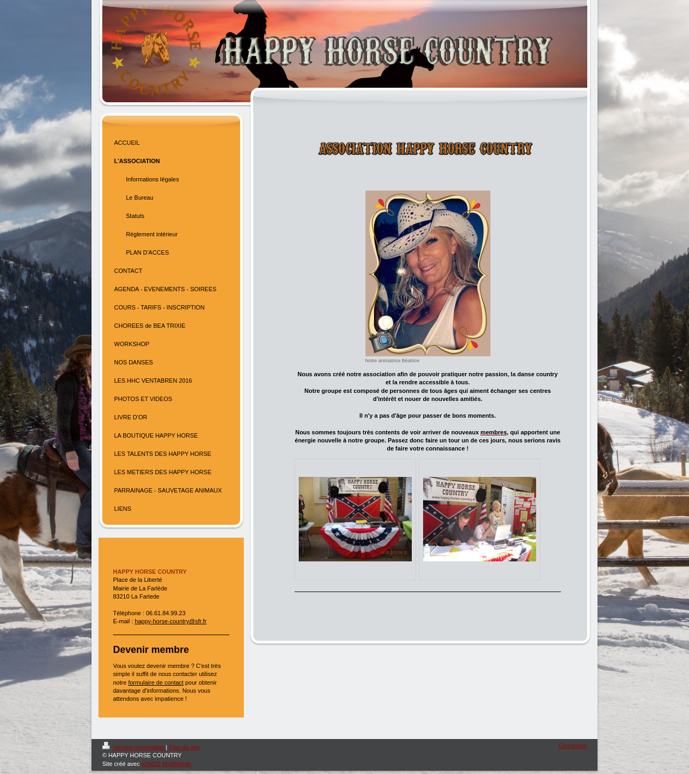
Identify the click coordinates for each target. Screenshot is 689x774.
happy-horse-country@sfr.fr (170, 621)
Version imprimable (134, 747)
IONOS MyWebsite (167, 764)
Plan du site (184, 747)
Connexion (572, 745)
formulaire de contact (156, 682)
